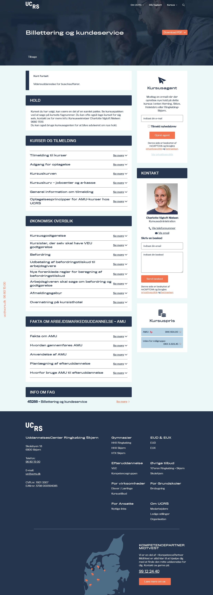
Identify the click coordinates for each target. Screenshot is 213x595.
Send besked (155, 278)
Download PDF (173, 32)
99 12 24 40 (149, 571)
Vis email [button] (163, 233)
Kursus (171, 4)
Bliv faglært (155, 4)
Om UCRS (136, 4)
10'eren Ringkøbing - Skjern (167, 468)
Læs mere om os (154, 581)
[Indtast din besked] (162, 262)
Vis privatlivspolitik (162, 154)
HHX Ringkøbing (121, 442)
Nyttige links (118, 508)
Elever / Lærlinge (122, 488)
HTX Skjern (118, 453)
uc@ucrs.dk (33, 473)
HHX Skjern (118, 448)
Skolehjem (156, 473)
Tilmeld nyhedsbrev (163, 126)
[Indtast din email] (162, 246)
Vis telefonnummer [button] (163, 228)
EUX (153, 448)
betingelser (172, 148)
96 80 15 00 (33, 461)
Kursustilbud (119, 493)
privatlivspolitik (154, 148)
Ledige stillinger (160, 514)
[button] (180, 332)
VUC (114, 468)
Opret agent (162, 135)
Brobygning (157, 488)
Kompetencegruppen (124, 473)
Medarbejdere (159, 508)
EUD (153, 442)
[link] (44, 5)
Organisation (158, 519)
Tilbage (32, 56)
